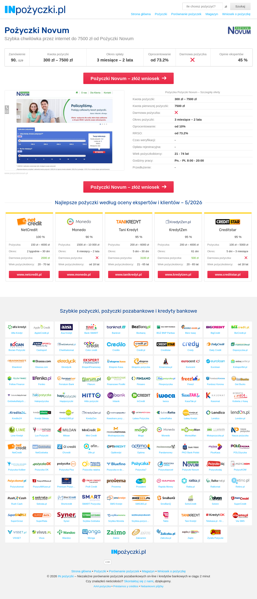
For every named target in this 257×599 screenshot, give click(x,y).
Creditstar (228, 230)
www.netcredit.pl (29, 274)
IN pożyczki (66, 576)
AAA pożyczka (102, 586)
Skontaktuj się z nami (138, 581)
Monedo (79, 230)
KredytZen (178, 230)
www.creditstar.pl (228, 274)
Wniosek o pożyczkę (236, 14)
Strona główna (141, 14)
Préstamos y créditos (125, 586)
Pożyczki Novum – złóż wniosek (128, 78)
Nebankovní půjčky (152, 586)
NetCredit (29, 230)
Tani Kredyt (128, 230)
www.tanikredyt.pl (128, 274)
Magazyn (212, 14)
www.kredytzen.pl (178, 274)
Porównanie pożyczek (186, 14)
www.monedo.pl (79, 274)
